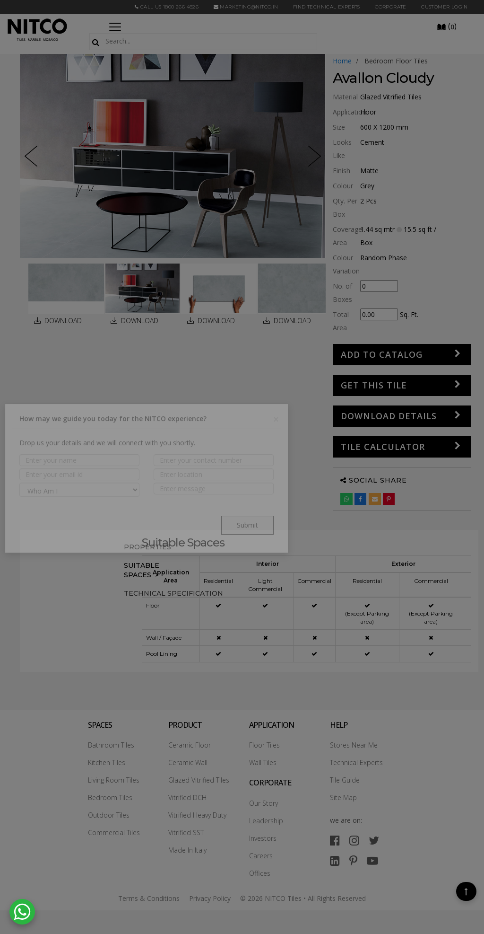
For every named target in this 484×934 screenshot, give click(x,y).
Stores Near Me (354, 744)
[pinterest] (353, 860)
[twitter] (374, 840)
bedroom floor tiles (396, 60)
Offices (259, 873)
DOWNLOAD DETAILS (389, 416)
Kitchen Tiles (106, 762)
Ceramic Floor (189, 744)
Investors (263, 838)
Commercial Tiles (114, 832)
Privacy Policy (210, 898)
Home (342, 60)
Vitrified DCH (187, 797)
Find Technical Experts (326, 7)
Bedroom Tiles (110, 797)
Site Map (343, 797)
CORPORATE (390, 7)
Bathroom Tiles (111, 744)
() (447, 26)
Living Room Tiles (113, 779)
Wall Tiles (263, 762)
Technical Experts (356, 762)
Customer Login (444, 7)
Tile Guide (345, 779)
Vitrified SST (186, 832)
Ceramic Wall (187, 762)
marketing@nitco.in (246, 7)
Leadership (266, 820)
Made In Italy (187, 850)
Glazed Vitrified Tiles (198, 779)
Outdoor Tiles (109, 815)
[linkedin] (335, 860)
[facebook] (335, 840)
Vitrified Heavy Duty (197, 815)
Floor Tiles (264, 744)
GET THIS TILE (374, 385)
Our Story (263, 803)
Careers (261, 855)
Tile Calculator (383, 446)
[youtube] (372, 860)
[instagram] (354, 840)
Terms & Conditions (149, 898)
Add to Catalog (382, 354)
